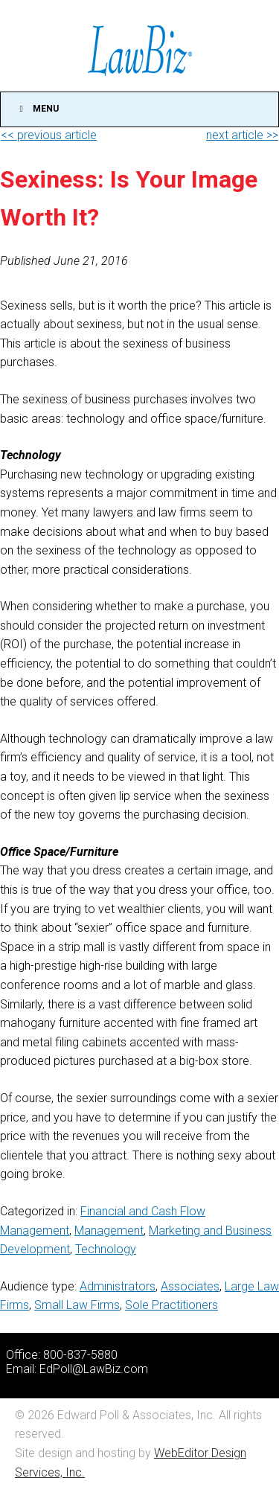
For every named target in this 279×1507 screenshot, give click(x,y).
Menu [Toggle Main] (37, 108)
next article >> (242, 135)
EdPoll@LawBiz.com (93, 1369)
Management (109, 1230)
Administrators (117, 1286)
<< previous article (49, 135)
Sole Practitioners (171, 1305)
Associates (190, 1286)
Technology (105, 1249)
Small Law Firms (77, 1305)
